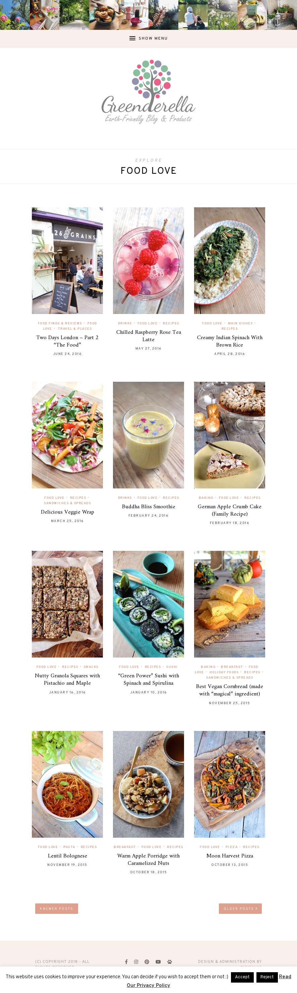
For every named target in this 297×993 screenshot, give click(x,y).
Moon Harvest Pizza (229, 856)
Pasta (69, 847)
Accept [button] (242, 977)
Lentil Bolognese (67, 856)
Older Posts (240, 909)
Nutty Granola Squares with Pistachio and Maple (67, 679)
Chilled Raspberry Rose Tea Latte (148, 336)
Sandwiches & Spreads (67, 503)
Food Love (147, 323)
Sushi (172, 667)
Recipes (171, 323)
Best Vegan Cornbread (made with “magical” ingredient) (229, 690)
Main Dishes (240, 323)
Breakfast (232, 667)
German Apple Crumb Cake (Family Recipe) (229, 510)
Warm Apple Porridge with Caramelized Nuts (148, 860)
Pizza (232, 847)
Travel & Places (75, 329)
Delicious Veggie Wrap (67, 512)
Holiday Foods (224, 672)
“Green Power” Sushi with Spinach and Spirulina (148, 679)
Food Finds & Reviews (60, 323)
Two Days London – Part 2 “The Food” (67, 341)
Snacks (91, 667)
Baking (206, 498)
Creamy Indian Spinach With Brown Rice (229, 341)
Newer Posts (56, 909)
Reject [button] (267, 977)
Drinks (125, 323)
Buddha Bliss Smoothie (148, 507)
